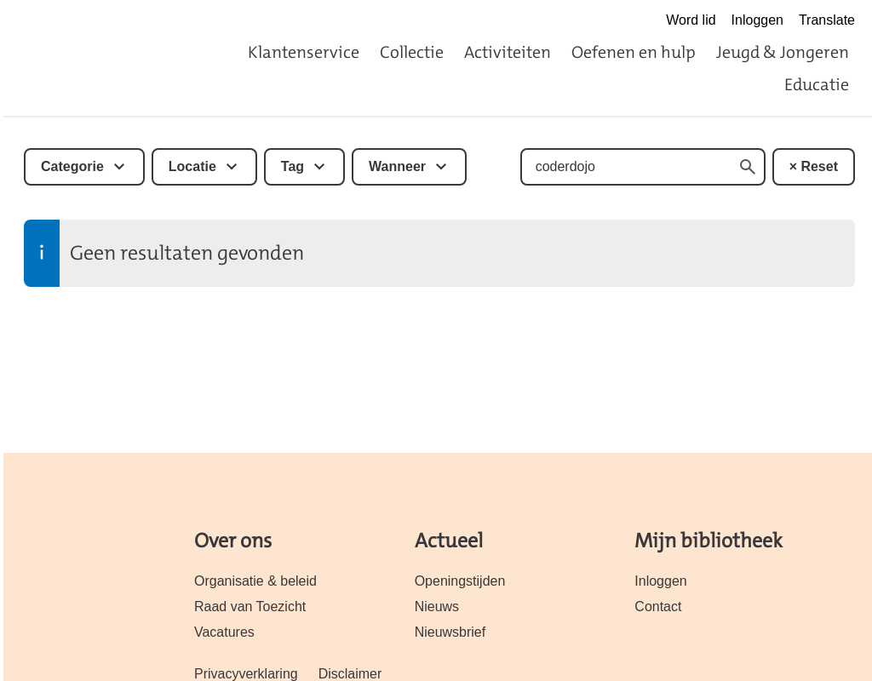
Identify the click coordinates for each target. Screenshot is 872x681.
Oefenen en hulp (633, 52)
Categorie (72, 166)
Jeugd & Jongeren (782, 52)
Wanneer (397, 166)
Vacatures (224, 632)
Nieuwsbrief (450, 632)
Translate (827, 20)
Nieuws (437, 606)
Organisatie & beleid (255, 581)
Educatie (816, 84)
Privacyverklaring (246, 674)
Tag (292, 166)
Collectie (412, 52)
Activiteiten (507, 52)
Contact (657, 606)
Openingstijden (460, 581)
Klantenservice (303, 52)
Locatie (192, 166)
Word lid (690, 20)
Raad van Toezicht (250, 606)
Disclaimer (350, 674)
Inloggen (757, 20)
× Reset (813, 166)
